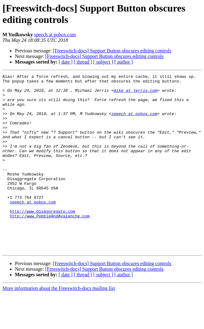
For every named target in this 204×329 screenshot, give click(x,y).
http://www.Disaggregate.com (42, 239)
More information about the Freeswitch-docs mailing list (58, 323)
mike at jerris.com (135, 94)
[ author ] (123, 61)
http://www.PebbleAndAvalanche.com (49, 244)
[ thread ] (83, 61)
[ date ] (66, 61)
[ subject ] (103, 61)
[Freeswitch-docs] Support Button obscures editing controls (112, 50)
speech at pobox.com (55, 34)
